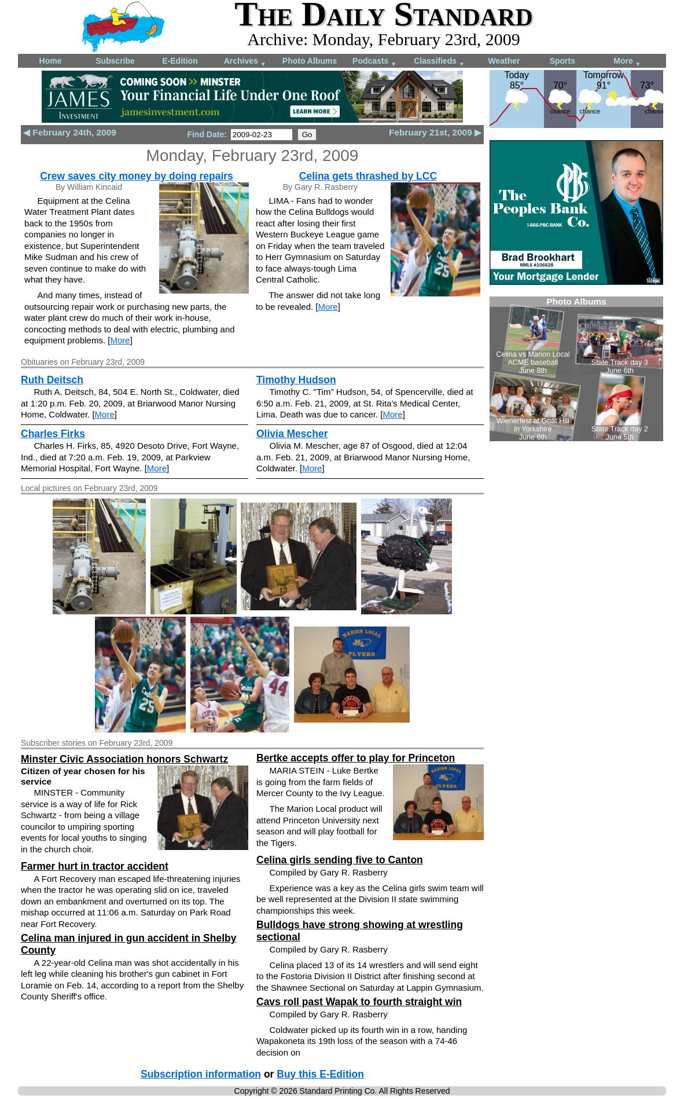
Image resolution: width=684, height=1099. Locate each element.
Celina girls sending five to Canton (339, 860)
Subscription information (201, 1074)
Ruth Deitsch (52, 380)
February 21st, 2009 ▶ (435, 132)
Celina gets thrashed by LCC (368, 176)
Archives (245, 61)
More (627, 61)
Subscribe (115, 60)
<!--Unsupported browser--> (576, 368)
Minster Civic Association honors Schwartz (124, 759)
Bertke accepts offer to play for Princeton (355, 758)
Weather (504, 60)
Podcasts (374, 61)
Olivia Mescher (292, 433)
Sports (562, 60)
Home (50, 60)
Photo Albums (309, 60)
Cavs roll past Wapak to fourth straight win (359, 1002)
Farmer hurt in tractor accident (94, 866)
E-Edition (179, 60)
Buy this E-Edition (320, 1074)
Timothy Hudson (296, 380)
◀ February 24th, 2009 (69, 132)
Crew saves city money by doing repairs (136, 176)
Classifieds (439, 61)
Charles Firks (53, 433)
